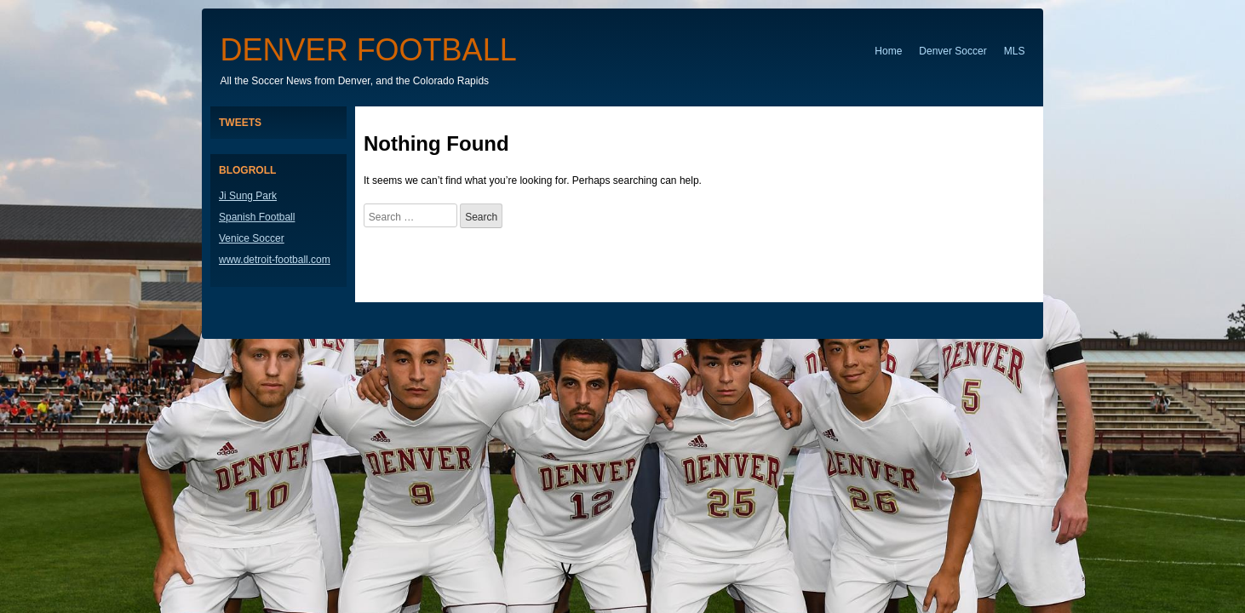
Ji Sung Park (248, 196)
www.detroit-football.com (274, 260)
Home (888, 51)
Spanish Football (257, 217)
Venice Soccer (251, 238)
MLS (1014, 51)
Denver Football (369, 49)
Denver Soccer (952, 51)
